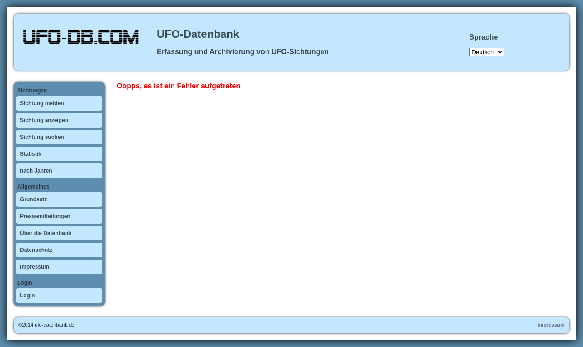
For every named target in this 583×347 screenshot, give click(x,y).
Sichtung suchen (42, 137)
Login (27, 295)
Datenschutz (36, 250)
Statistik (30, 154)
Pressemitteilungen (45, 216)
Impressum (34, 267)
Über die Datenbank (46, 233)
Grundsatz (33, 199)
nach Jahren (36, 171)
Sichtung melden (42, 103)
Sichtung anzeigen (44, 120)
